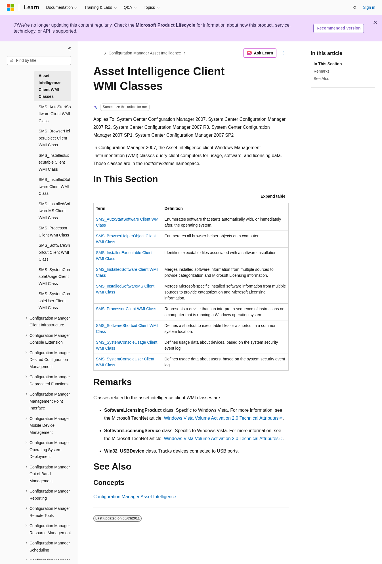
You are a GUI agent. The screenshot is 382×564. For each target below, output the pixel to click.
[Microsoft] (10, 7)
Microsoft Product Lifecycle (165, 25)
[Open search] (355, 8)
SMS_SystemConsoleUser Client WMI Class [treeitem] (54, 300)
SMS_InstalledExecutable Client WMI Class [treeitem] (54, 162)
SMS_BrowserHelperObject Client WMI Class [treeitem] (54, 138)
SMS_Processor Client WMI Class (126, 309)
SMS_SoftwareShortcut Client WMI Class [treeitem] (54, 252)
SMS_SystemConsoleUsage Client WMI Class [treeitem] (54, 276)
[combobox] (39, 60)
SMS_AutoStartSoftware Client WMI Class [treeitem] (55, 114)
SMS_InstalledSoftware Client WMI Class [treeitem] (54, 186)
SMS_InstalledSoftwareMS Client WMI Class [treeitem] (54, 211)
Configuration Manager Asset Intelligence (145, 53)
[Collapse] (69, 49)
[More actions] (284, 53)
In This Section (328, 64)
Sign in (369, 7)
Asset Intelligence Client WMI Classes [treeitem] (49, 86)
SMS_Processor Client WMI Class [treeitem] (54, 231)
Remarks (321, 71)
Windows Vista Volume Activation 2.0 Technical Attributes (221, 418)
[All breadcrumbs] (98, 53)
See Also (321, 78)
